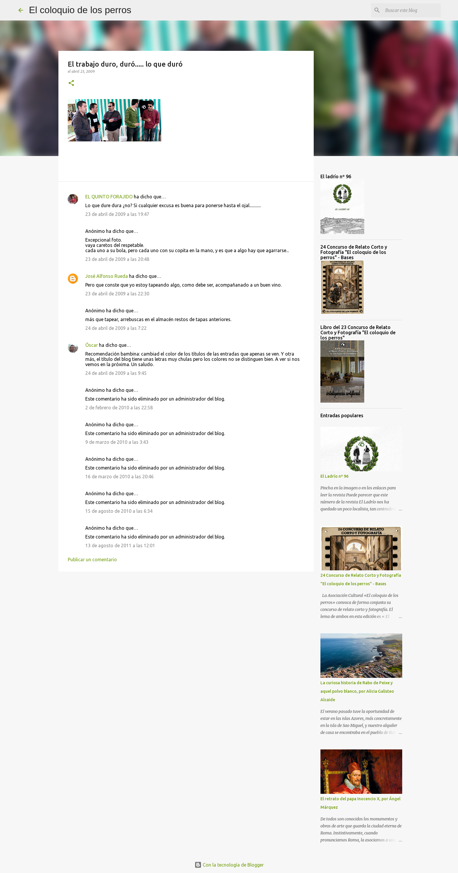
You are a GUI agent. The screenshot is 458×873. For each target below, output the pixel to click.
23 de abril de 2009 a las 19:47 (117, 214)
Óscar (91, 345)
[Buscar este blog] (410, 10)
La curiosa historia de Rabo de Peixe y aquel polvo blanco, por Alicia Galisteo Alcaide (357, 691)
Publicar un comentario (92, 559)
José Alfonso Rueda (106, 276)
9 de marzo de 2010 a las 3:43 (116, 442)
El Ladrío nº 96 (334, 476)
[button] (71, 83)
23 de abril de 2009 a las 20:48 (117, 259)
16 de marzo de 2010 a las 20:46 (119, 476)
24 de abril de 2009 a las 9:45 (116, 373)
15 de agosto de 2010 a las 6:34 (118, 511)
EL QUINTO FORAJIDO (109, 196)
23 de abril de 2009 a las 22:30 (117, 293)
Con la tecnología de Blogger (229, 864)
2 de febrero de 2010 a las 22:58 (119, 407)
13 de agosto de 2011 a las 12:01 (120, 545)
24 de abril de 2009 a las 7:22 (116, 328)
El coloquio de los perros (80, 10)
